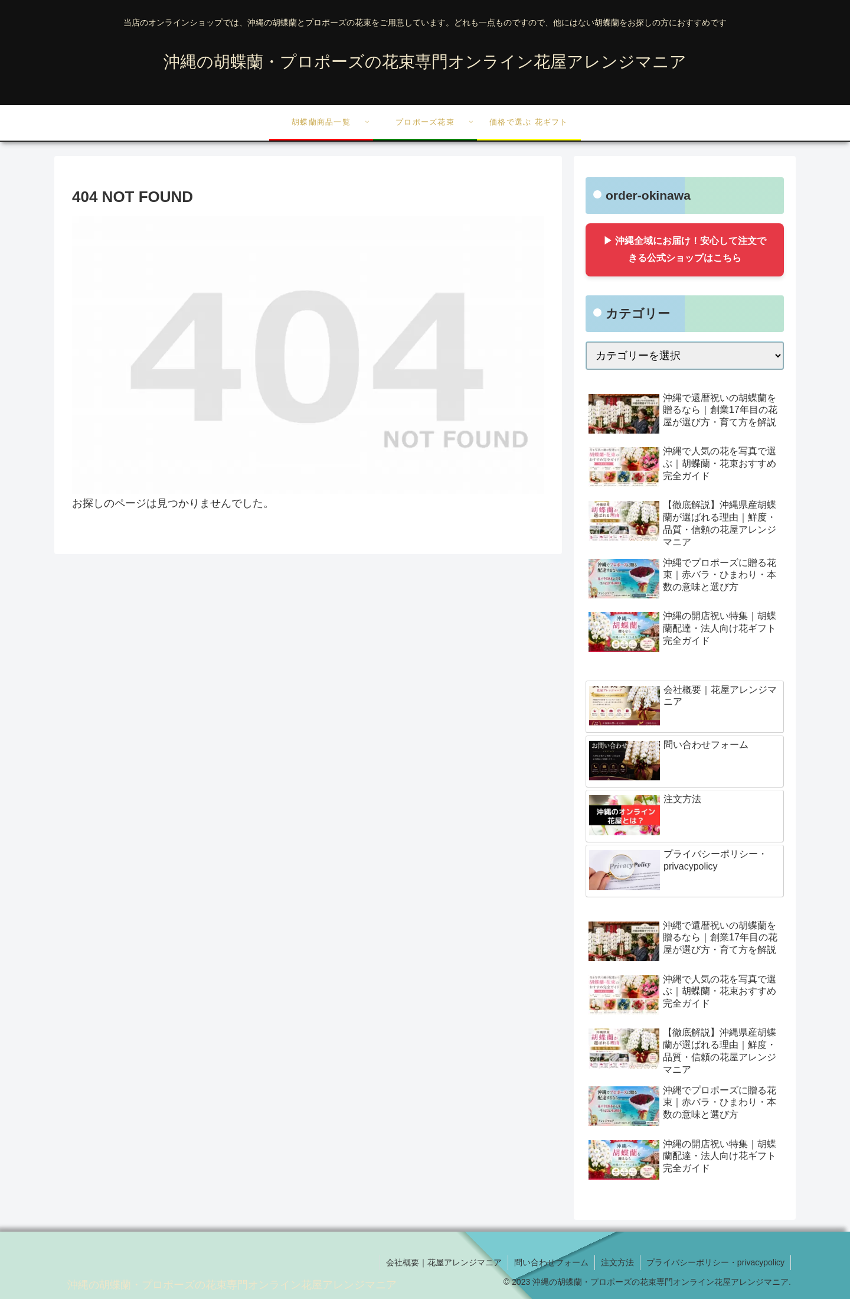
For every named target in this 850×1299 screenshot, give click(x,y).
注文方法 (617, 1262)
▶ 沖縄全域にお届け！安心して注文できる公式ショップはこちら (684, 249)
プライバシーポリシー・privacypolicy (715, 1262)
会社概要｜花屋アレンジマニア (444, 1262)
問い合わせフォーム (551, 1262)
